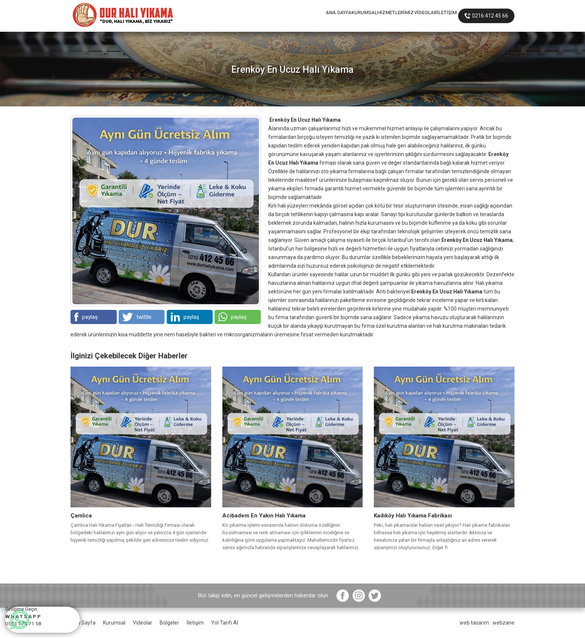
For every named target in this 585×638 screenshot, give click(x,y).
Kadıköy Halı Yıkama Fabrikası (413, 515)
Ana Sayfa (83, 623)
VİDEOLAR (401, 15)
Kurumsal (114, 623)
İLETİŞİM (439, 15)
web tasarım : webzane (487, 623)
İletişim (195, 623)
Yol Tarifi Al (224, 623)
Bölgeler (169, 623)
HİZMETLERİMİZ (354, 15)
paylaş (86, 316)
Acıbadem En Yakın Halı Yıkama (264, 515)
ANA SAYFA (261, 15)
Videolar (142, 623)
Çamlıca (81, 515)
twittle (136, 316)
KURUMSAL (304, 15)
